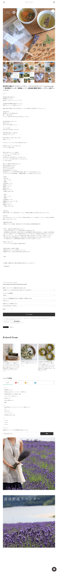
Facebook (6, 422)
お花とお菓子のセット (9, 400)
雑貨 (5, 402)
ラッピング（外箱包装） (8, 293)
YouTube (6, 424)
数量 (4, 309)
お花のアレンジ (7, 398)
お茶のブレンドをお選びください (10, 303)
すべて (7, 382)
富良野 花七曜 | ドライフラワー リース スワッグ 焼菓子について (17, 407)
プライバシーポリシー (8, 413)
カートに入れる (29, 314)
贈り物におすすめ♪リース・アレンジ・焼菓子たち (15, 392)
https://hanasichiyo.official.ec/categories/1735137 (15, 284)
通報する (11, 327)
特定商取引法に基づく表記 (9, 415)
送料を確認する (17, 321)
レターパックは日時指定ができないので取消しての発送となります (17, 298)
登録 (47, 433)
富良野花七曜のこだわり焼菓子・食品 (12, 394)
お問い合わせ (7, 411)
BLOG (5, 409)
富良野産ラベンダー (8, 390)
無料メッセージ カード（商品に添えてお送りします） (15, 287)
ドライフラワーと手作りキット (11, 396)
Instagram (6, 420)
